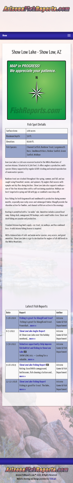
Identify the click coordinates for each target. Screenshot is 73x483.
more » (33, 326)
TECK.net (52, 479)
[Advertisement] (36, 20)
